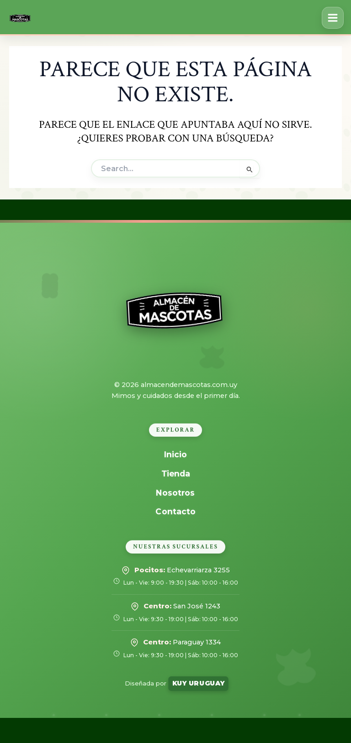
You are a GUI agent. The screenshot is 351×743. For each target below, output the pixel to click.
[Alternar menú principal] (333, 18)
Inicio (175, 454)
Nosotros (175, 492)
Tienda (175, 473)
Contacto (175, 511)
